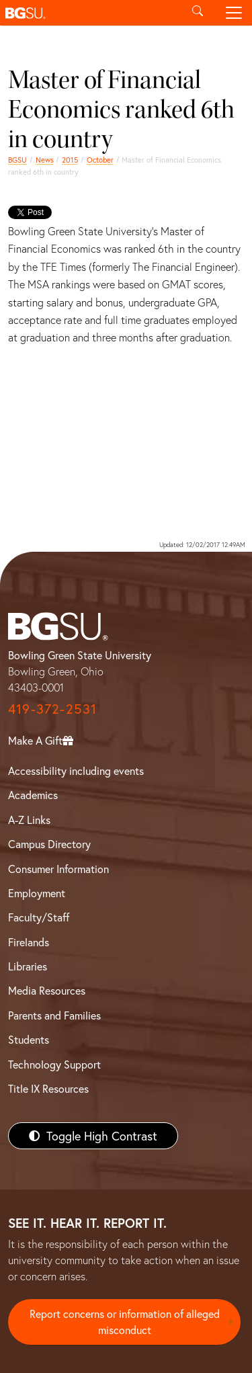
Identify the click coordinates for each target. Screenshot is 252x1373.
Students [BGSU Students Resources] (28, 1039)
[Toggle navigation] (234, 13)
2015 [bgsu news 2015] (70, 160)
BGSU (17, 160)
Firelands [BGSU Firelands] (28, 942)
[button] (89, 13)
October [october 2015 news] (100, 160)
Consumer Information (58, 869)
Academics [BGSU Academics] (33, 795)
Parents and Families (54, 1015)
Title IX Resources (48, 1088)
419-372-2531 (52, 709)
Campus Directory (49, 844)
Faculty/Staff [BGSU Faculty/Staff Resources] (38, 917)
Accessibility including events (76, 770)
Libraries (27, 966)
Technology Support (54, 1064)
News (45, 160)
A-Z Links (29, 820)
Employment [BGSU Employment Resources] (36, 893)
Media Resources (46, 990)
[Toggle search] (197, 13)
